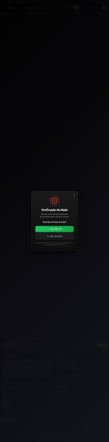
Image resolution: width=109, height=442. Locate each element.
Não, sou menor (54, 236)
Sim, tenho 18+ (54, 229)
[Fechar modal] (74, 195)
